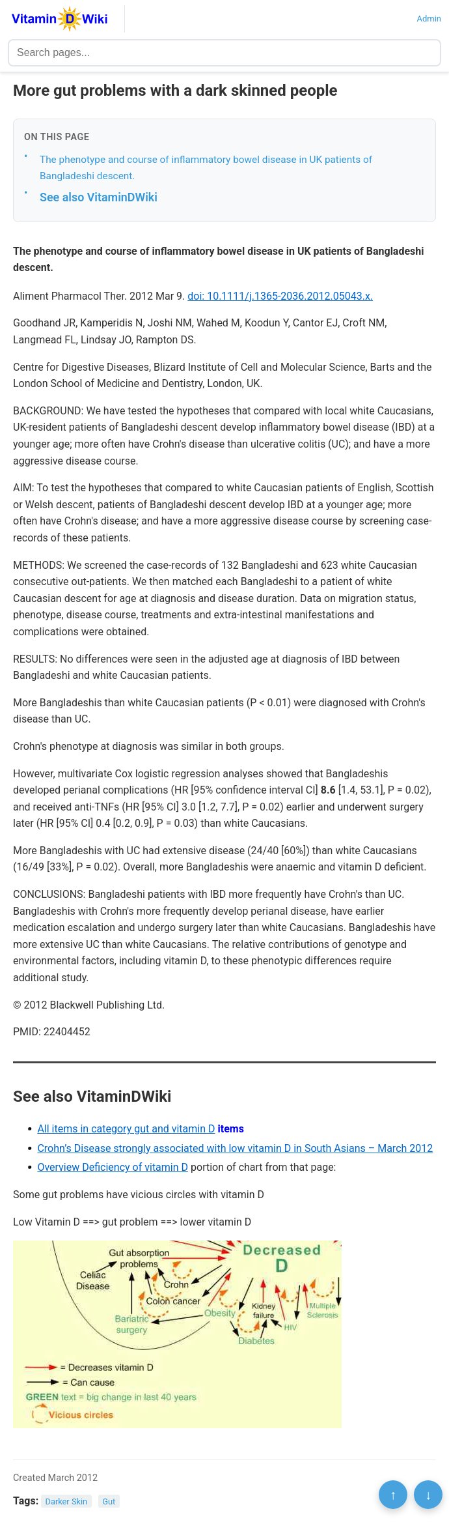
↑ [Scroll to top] (393, 1494)
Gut (108, 1501)
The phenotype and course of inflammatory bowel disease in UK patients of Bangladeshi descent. (206, 168)
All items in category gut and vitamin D (126, 1129)
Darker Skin (67, 1501)
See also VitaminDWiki (98, 197)
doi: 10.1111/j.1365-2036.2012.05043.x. (280, 296)
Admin (428, 18)
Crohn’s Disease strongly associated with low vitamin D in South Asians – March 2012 (235, 1148)
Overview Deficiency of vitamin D (112, 1167)
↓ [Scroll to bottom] (428, 1494)
